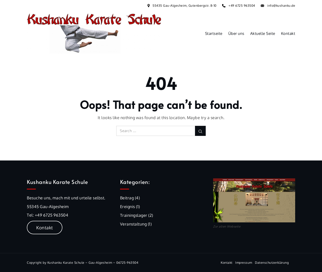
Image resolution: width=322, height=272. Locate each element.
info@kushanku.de (281, 5)
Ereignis (127, 206)
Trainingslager (133, 215)
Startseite (213, 33)
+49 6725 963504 (242, 5)
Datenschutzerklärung (272, 262)
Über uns (236, 33)
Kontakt (288, 33)
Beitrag (127, 197)
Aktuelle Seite (262, 33)
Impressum (243, 262)
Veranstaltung (133, 223)
